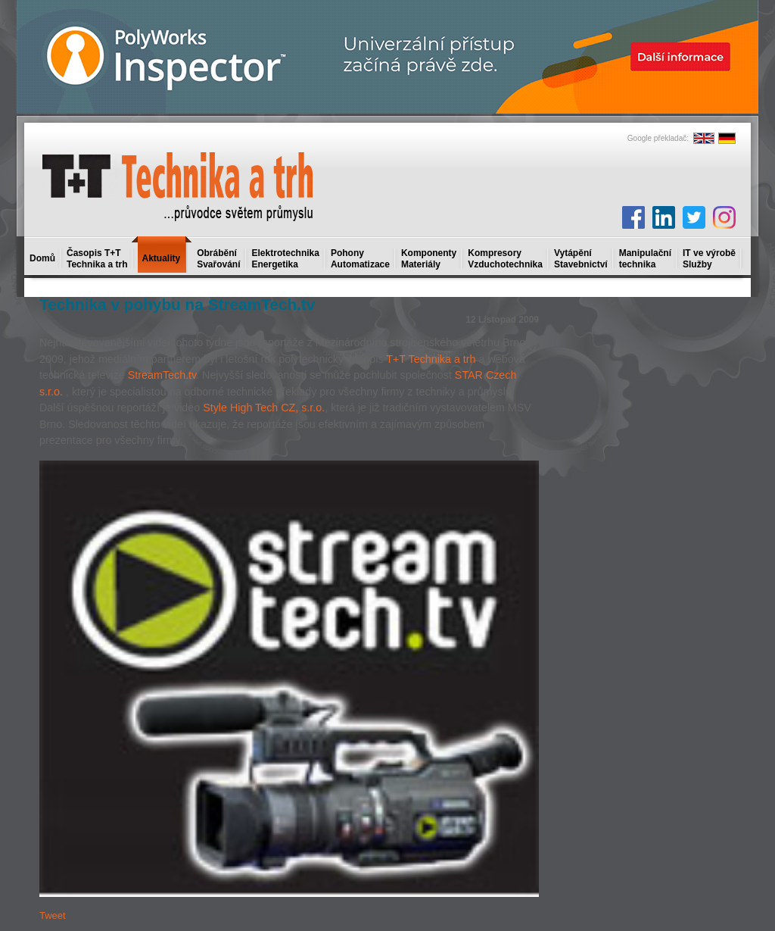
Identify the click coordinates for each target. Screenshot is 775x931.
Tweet (52, 915)
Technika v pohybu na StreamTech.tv (177, 304)
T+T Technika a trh (430, 359)
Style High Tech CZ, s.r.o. (264, 407)
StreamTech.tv (162, 375)
